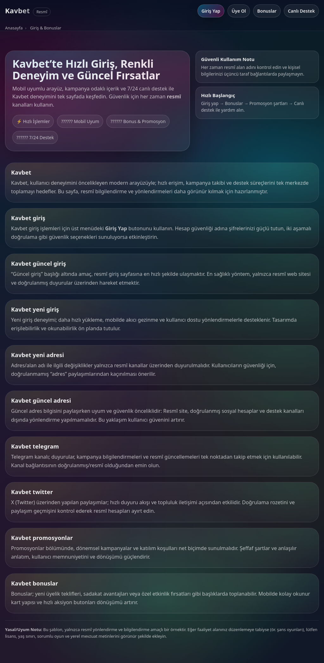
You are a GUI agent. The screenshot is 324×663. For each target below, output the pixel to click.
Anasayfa (14, 28)
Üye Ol (239, 11)
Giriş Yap (211, 11)
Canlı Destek (301, 11)
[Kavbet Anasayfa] (28, 11)
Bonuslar (267, 11)
